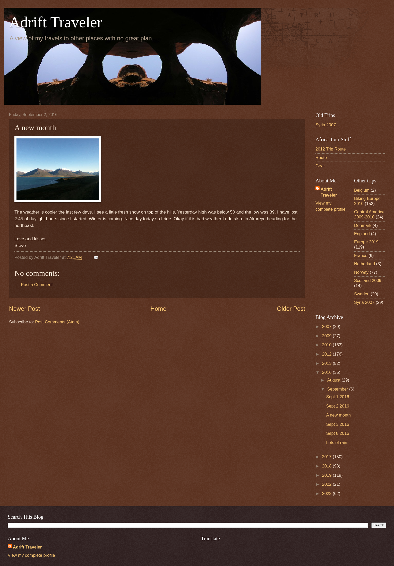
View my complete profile (31, 555)
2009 (327, 335)
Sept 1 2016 (337, 396)
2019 (327, 475)
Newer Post (24, 308)
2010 (327, 344)
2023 (327, 493)
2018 (327, 466)
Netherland (364, 263)
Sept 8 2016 (337, 433)
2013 (327, 363)
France (360, 255)
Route (321, 157)
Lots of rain (336, 442)
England (362, 233)
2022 (327, 484)
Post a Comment (37, 284)
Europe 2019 (366, 242)
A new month (338, 415)
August (334, 380)
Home (158, 308)
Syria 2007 (325, 124)
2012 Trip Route (330, 149)
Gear (320, 165)
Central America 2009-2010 (369, 214)
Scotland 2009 (367, 280)
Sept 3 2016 (337, 424)
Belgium (362, 190)
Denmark (362, 225)
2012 (327, 354)
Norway (361, 272)
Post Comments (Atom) (57, 322)
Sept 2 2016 (337, 406)
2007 (327, 326)
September (338, 389)
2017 (327, 456)
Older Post (291, 308)
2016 (327, 372)
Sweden (362, 293)
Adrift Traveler (55, 22)
